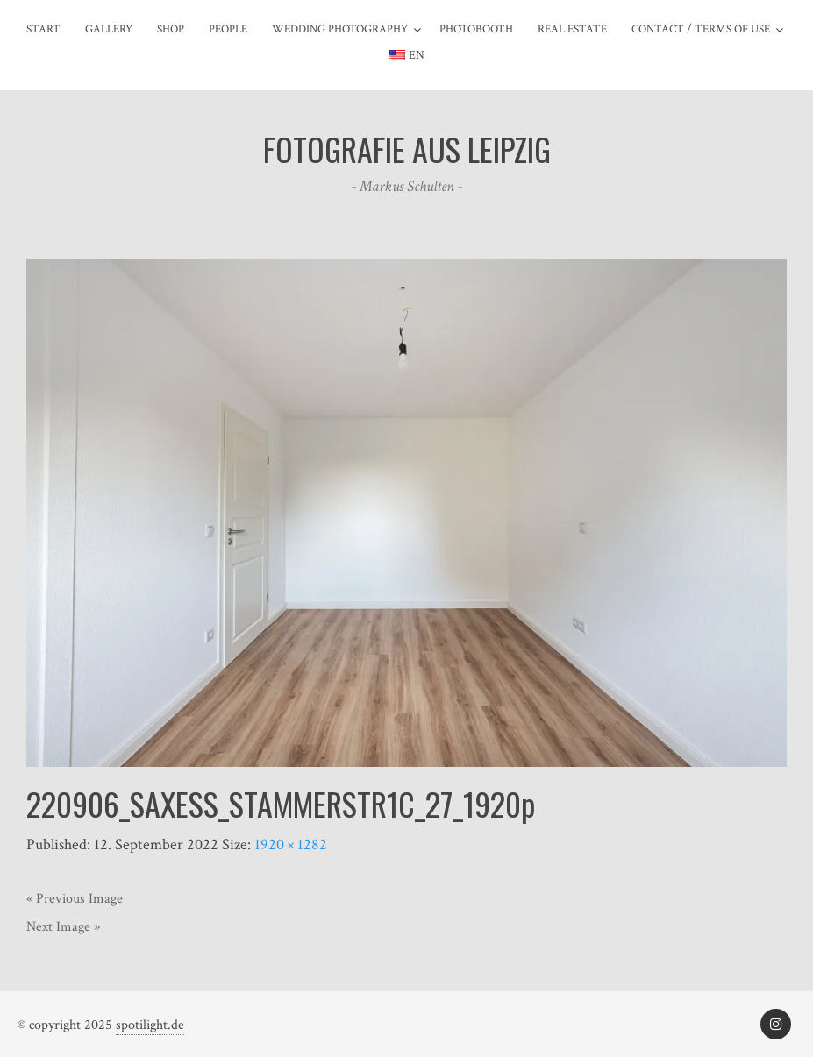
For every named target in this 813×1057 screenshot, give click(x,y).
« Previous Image (74, 899)
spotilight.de (150, 1025)
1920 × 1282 (290, 844)
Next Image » (63, 927)
